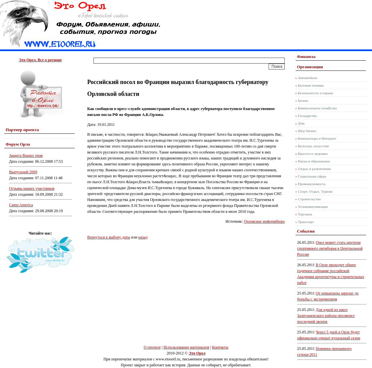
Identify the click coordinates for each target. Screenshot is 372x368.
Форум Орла (18, 144)
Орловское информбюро (264, 221)
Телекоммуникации (313, 207)
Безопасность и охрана (315, 93)
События (305, 231)
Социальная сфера (312, 176)
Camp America (21, 205)
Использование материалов (186, 347)
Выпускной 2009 (23, 172)
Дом (301, 123)
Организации (310, 66)
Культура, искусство (313, 146)
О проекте (152, 347)
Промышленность (312, 184)
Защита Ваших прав (26, 155)
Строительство (309, 199)
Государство (307, 116)
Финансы (306, 56)
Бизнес (303, 100)
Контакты (220, 347)
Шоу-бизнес (307, 131)
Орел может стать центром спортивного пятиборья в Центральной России (330, 248)
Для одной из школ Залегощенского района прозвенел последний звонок (326, 315)
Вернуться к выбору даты (108, 237)
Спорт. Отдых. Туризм (315, 191)
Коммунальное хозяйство (317, 108)
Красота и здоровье (313, 154)
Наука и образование (314, 161)
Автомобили (307, 78)
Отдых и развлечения (314, 169)
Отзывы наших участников (32, 188)
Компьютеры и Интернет (317, 138)
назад (142, 237)
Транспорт (306, 222)
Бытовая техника (311, 85)
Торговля (305, 214)
